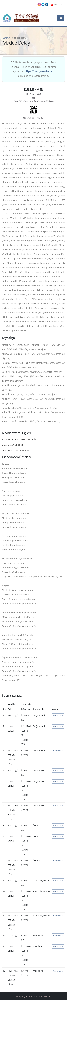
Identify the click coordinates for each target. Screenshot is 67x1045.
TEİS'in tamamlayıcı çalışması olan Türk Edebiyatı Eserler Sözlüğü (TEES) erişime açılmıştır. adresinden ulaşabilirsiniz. (33, 69)
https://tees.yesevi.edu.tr (40, 71)
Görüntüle (58, 715)
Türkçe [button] (56, 4)
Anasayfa (7, 38)
